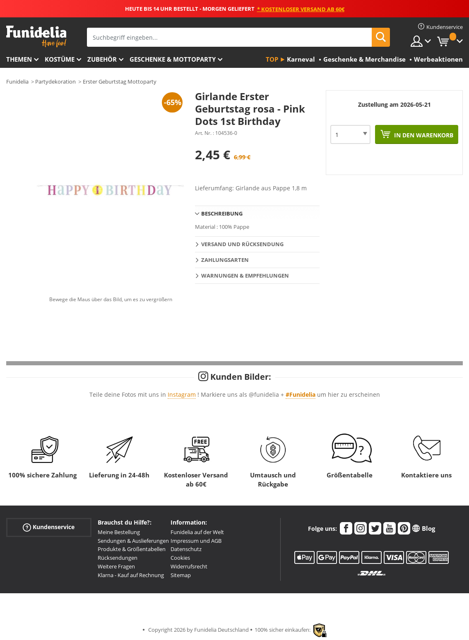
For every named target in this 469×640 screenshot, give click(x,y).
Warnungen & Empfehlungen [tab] (245, 275)
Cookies (180, 557)
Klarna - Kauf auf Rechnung (131, 575)
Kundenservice (49, 527)
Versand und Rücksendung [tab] (242, 244)
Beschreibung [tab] (222, 213)
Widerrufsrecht (189, 566)
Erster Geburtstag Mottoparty (119, 81)
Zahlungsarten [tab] (225, 260)
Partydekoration (55, 81)
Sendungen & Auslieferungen (133, 540)
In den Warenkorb (422, 135)
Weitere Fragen (116, 566)
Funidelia (17, 81)
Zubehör (102, 59)
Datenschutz (186, 549)
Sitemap (181, 575)
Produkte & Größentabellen (132, 549)
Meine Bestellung (119, 532)
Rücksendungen (117, 557)
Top (272, 59)
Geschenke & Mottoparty (173, 59)
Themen (19, 59)
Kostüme (60, 59)
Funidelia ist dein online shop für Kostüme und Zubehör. (36, 37)
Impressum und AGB (196, 540)
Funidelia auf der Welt (197, 532)
